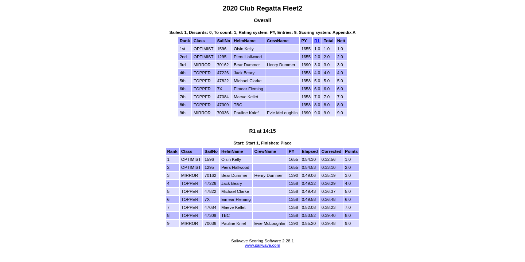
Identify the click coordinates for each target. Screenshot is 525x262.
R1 (317, 41)
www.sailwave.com (262, 245)
